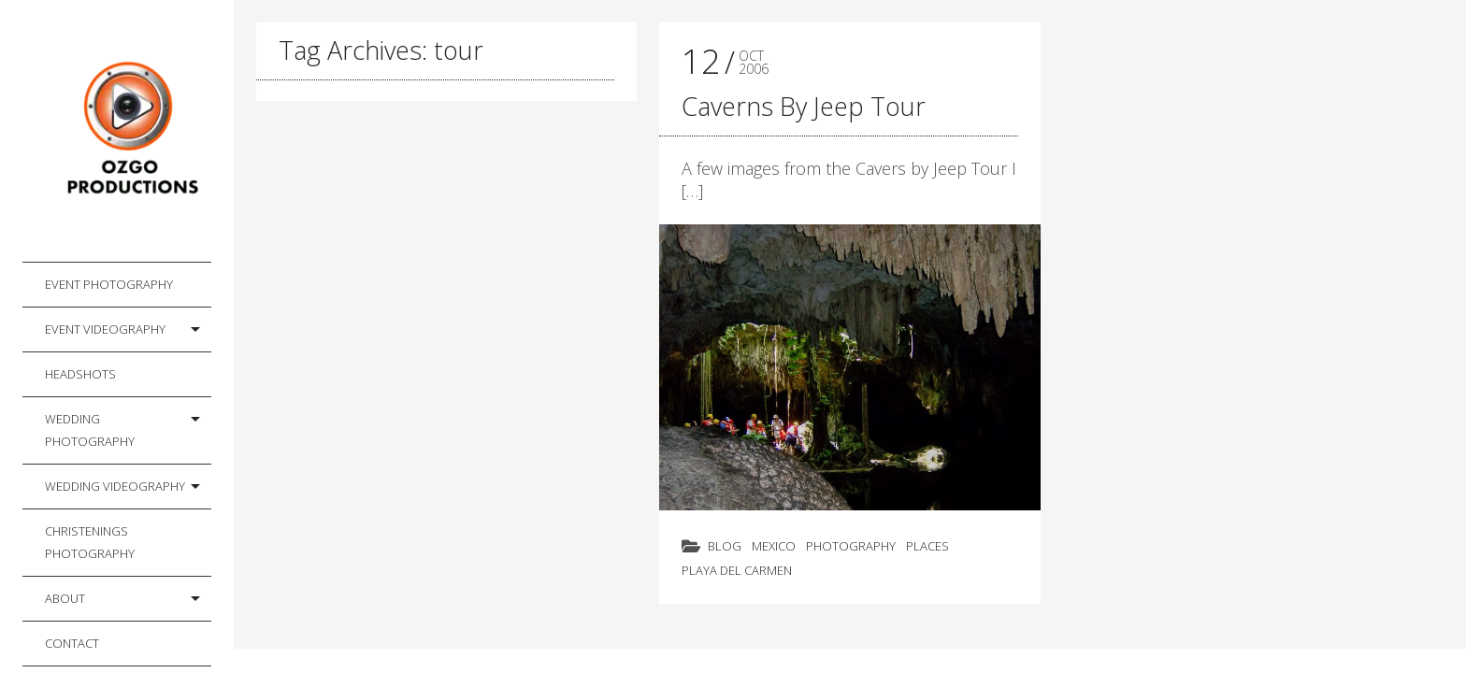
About (65, 598)
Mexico (774, 545)
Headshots (80, 373)
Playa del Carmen (737, 570)
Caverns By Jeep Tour (804, 106)
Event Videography (105, 329)
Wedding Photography (90, 430)
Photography (851, 545)
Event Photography (109, 284)
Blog (724, 545)
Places (927, 545)
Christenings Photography (90, 542)
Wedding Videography (115, 486)
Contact (72, 643)
